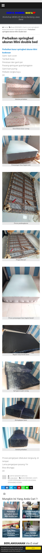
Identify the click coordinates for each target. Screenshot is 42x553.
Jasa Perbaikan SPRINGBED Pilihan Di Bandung (31, 514)
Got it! (33, 548)
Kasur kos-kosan (29, 480)
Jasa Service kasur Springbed (31, 534)
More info (22, 551)
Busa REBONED (26, 478)
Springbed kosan (15, 482)
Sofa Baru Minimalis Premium (11, 533)
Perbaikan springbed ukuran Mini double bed (20, 40)
